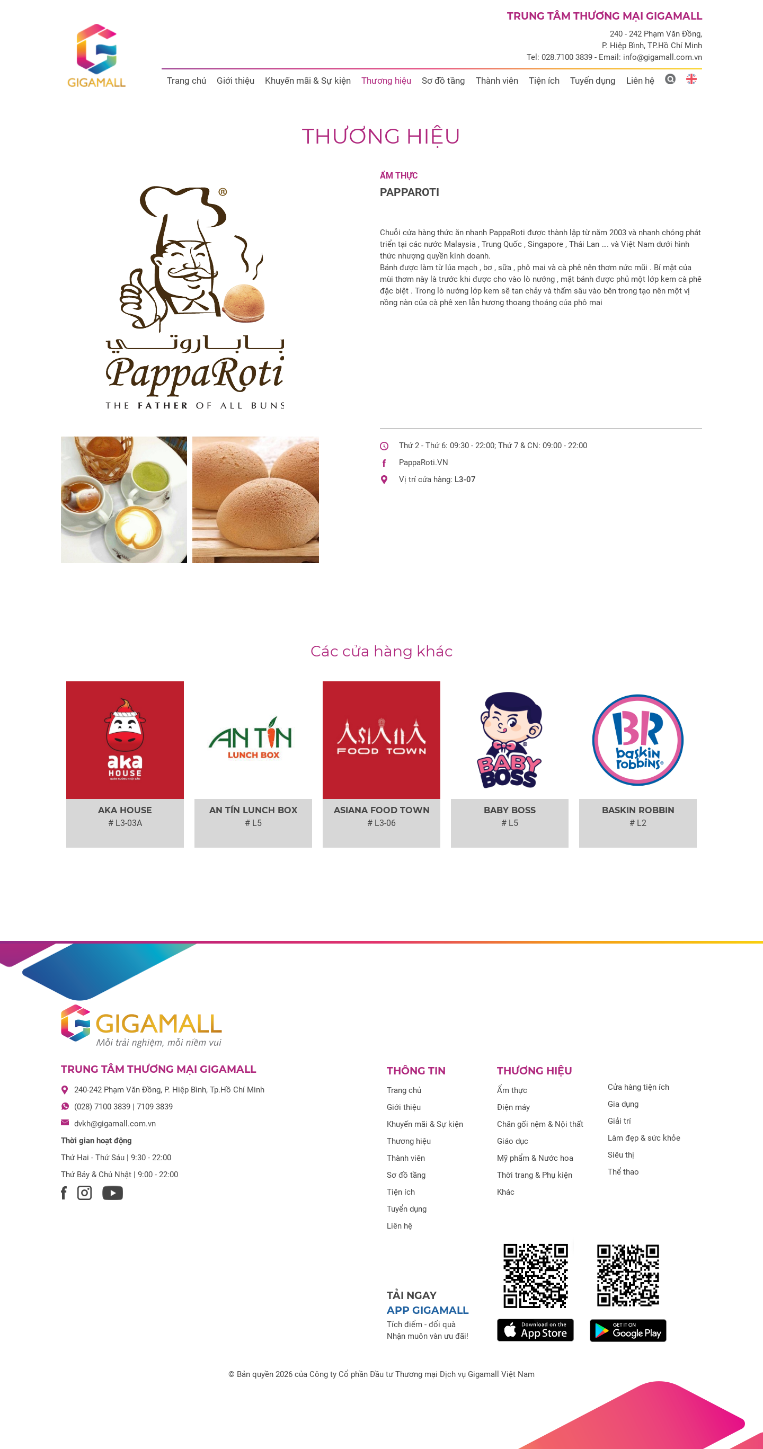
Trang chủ (186, 80)
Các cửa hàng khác (381, 651)
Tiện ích (544, 80)
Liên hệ (640, 80)
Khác (505, 1192)
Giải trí (619, 1121)
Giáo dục (512, 1141)
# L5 (253, 823)
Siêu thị (621, 1155)
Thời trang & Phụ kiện (534, 1175)
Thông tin (416, 1071)
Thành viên (497, 80)
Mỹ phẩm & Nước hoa (535, 1158)
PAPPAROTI (409, 192)
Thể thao (623, 1172)
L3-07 (465, 479)
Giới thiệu (235, 80)
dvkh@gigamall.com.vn (115, 1123)
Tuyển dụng (593, 80)
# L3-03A (125, 823)
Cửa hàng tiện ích (638, 1087)
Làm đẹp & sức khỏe (644, 1138)
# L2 (637, 823)
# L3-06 (381, 823)
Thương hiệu (386, 80)
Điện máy (513, 1107)
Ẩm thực (399, 176)
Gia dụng (623, 1104)
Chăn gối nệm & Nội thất (540, 1124)
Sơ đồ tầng (443, 80)
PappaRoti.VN (423, 462)
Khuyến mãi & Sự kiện (308, 80)
